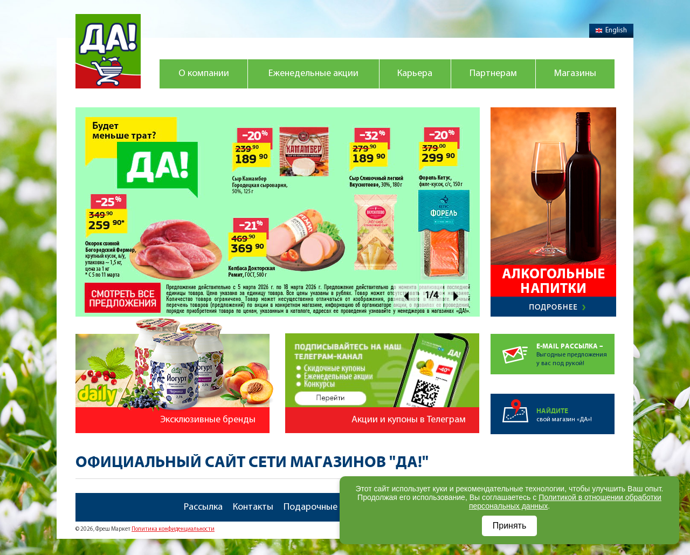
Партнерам (493, 73)
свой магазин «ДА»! (575, 408)
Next (456, 296)
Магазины (575, 73)
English (611, 30)
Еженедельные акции (313, 73)
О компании (203, 73)
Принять (510, 525)
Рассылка (203, 507)
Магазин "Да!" (108, 51)
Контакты (253, 507)
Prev (406, 296)
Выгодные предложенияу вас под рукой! (575, 350)
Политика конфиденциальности (173, 529)
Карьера (414, 73)
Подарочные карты (324, 507)
